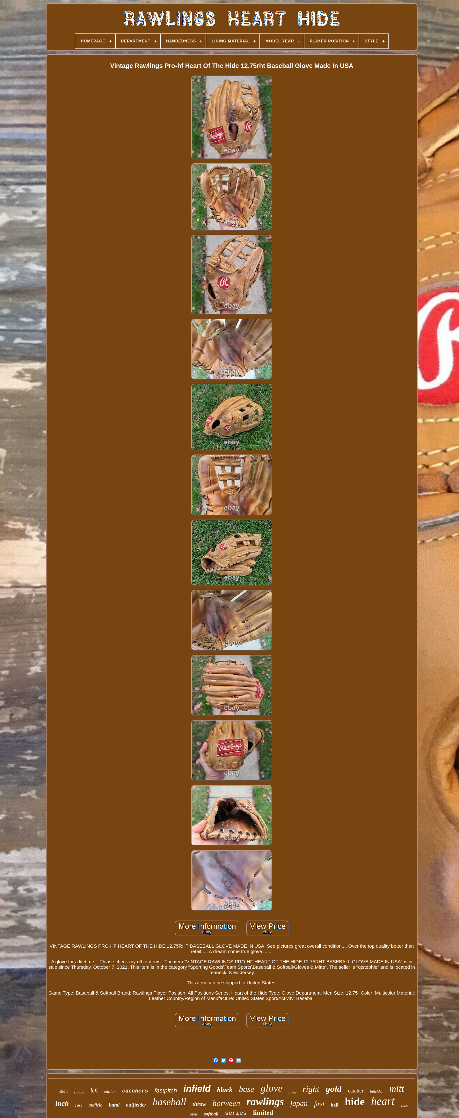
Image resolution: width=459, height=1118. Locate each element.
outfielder (136, 1104)
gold (334, 1089)
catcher (355, 1091)
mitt (396, 1088)
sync (194, 1114)
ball (335, 1104)
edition (110, 1091)
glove (271, 1088)
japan (299, 1103)
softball (211, 1113)
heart (383, 1101)
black (225, 1090)
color (292, 1092)
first (319, 1103)
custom (79, 1092)
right (310, 1089)
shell (63, 1091)
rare (78, 1105)
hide (355, 1101)
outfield (95, 1105)
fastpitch (166, 1090)
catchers (135, 1091)
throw (199, 1104)
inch (62, 1103)
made (404, 1106)
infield (196, 1089)
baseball (169, 1101)
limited (263, 1112)
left (94, 1090)
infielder (376, 1091)
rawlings (265, 1101)
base (246, 1089)
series (236, 1113)
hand (114, 1104)
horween (226, 1103)
